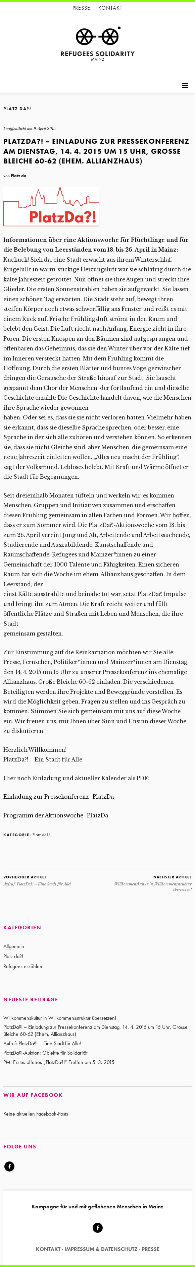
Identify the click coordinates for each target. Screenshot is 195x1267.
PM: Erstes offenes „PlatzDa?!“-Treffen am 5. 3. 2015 (58, 1062)
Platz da (19, 176)
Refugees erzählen (22, 966)
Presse (81, 7)
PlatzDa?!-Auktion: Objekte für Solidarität (45, 1052)
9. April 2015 (45, 128)
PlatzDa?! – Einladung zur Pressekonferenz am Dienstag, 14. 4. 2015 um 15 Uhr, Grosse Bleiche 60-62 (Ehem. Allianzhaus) (95, 1030)
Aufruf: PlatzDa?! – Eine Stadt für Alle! (37, 880)
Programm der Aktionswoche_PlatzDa (55, 815)
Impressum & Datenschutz (101, 1249)
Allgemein (13, 946)
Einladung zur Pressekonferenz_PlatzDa (58, 797)
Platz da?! (17, 109)
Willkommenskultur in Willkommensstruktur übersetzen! (145, 883)
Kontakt (110, 7)
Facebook (9, 1171)
